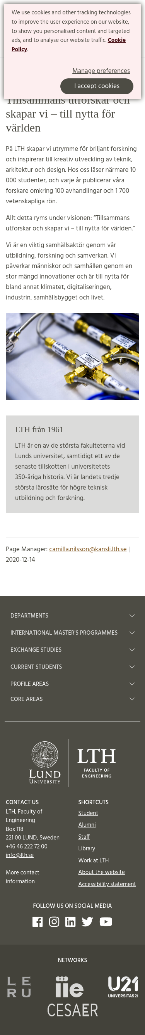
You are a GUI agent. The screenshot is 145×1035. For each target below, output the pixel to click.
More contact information (22, 877)
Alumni (87, 825)
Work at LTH (93, 860)
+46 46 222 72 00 (27, 847)
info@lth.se (20, 855)
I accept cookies (96, 86)
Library (87, 848)
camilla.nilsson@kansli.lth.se (87, 549)
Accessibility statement (107, 884)
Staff (84, 837)
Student (88, 813)
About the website (101, 872)
